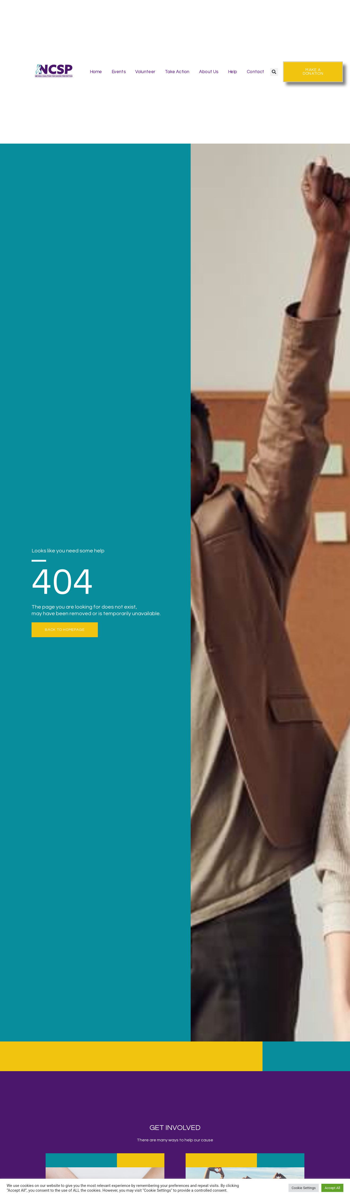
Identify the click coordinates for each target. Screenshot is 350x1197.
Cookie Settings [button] (304, 1188)
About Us (208, 71)
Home (96, 71)
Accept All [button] (332, 1188)
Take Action (177, 71)
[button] (274, 72)
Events (119, 71)
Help (232, 71)
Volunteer (145, 71)
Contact (255, 71)
